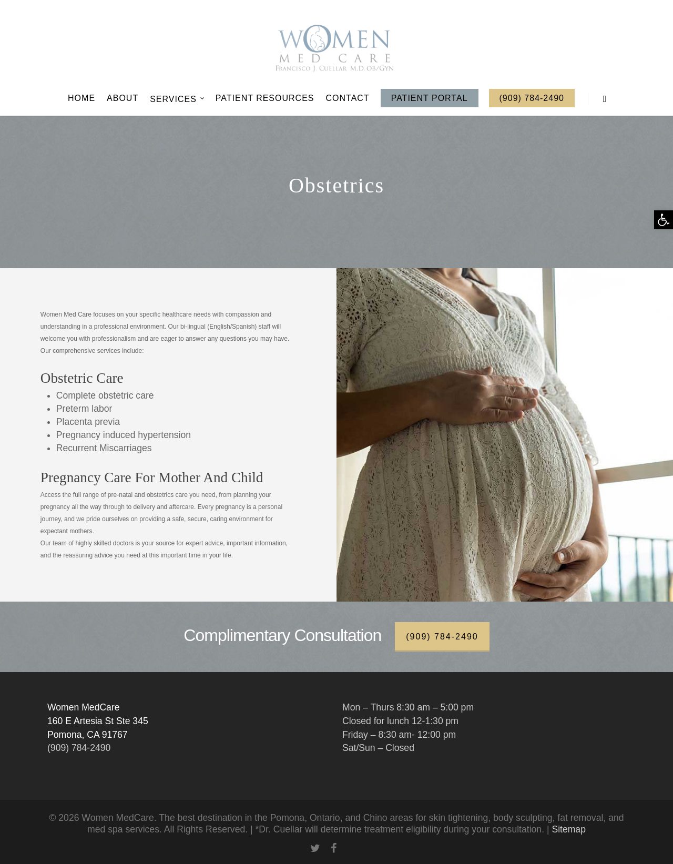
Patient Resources (265, 98)
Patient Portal (429, 98)
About (122, 98)
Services (177, 99)
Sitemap (569, 829)
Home (81, 98)
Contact (348, 98)
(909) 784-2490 (531, 98)
